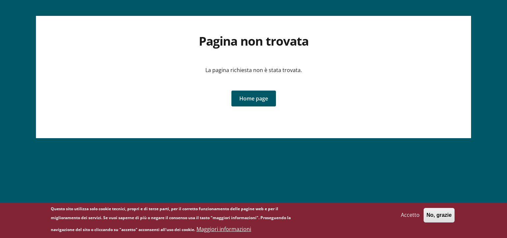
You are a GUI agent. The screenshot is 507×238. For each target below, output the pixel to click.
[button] (253, 98)
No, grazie (439, 217)
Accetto (410, 216)
